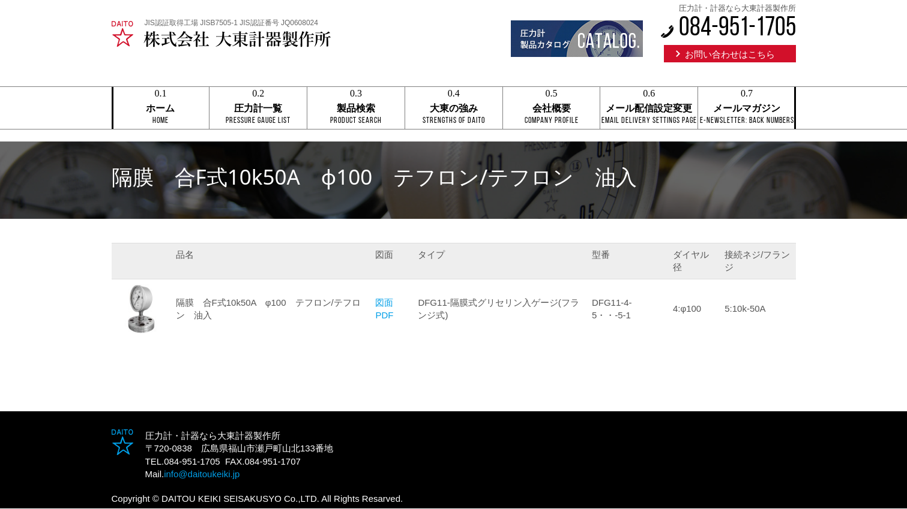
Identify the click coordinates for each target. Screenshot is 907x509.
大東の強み (453, 108)
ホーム (160, 108)
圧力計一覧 (258, 108)
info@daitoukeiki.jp (202, 474)
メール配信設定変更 (649, 108)
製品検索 (356, 108)
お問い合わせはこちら (730, 54)
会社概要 (551, 108)
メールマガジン (746, 108)
